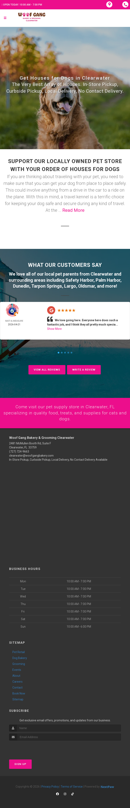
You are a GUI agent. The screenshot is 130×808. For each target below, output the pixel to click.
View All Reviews (47, 369)
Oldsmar (86, 285)
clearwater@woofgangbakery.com (31, 455)
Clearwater (102, 273)
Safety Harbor (79, 279)
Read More (73, 210)
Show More (54, 328)
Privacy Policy (50, 786)
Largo (70, 285)
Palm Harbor (108, 279)
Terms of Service (72, 786)
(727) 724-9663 (19, 451)
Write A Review (83, 369)
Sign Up (20, 764)
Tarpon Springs (46, 285)
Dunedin (21, 285)
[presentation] (30, 748)
